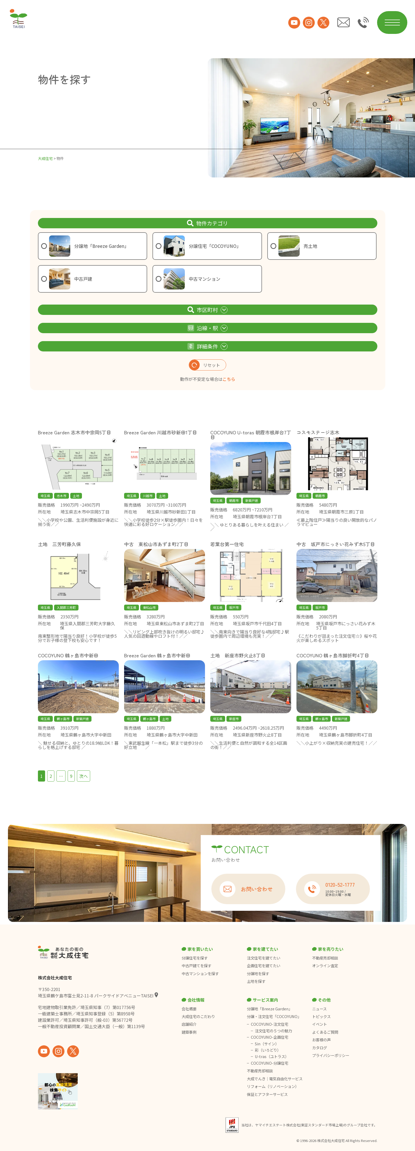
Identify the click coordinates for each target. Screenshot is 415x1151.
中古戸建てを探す (196, 965)
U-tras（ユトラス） (272, 1056)
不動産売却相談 (325, 958)
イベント (319, 1024)
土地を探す (256, 981)
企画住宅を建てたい (263, 965)
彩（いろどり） (268, 1050)
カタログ (319, 1048)
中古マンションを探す (200, 973)
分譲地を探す (258, 973)
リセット (204, 365)
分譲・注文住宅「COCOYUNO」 (274, 1016)
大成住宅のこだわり (198, 1016)
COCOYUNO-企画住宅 (269, 1037)
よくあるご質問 (325, 1032)
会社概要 (189, 1009)
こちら (228, 379)
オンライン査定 (325, 965)
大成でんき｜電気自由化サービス (275, 1079)
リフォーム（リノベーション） (273, 1086)
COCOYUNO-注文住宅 (269, 1024)
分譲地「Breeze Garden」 (269, 1009)
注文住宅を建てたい (263, 958)
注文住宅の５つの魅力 (273, 1031)
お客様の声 (321, 1040)
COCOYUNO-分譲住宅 (269, 1063)
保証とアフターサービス (267, 1094)
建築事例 (189, 1032)
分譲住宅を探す (195, 958)
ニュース (319, 1009)
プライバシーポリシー (330, 1055)
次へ (83, 776)
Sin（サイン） (267, 1044)
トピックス (321, 1016)
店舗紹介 (189, 1024)
